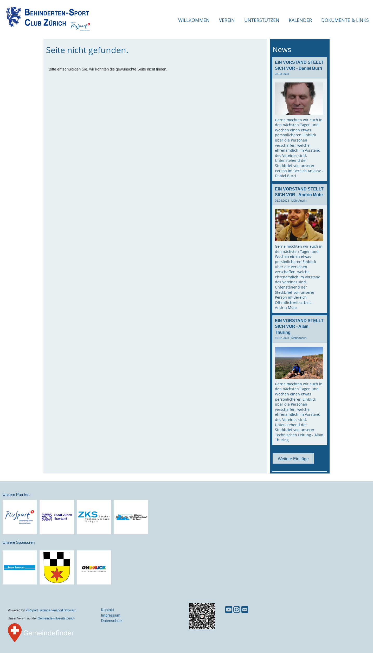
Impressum (110, 615)
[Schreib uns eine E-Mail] (244, 609)
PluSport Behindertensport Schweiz (50, 610)
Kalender (300, 20)
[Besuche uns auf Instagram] (236, 609)
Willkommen (194, 20)
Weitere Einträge (293, 458)
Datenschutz (112, 620)
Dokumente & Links (345, 20)
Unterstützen (261, 20)
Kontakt (107, 609)
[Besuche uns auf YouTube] (228, 609)
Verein (227, 20)
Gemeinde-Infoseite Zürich (56, 618)
